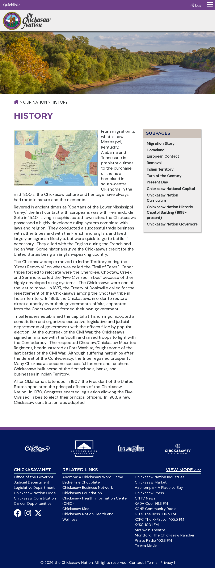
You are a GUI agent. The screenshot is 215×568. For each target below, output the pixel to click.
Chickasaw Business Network (87, 487)
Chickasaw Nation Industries (159, 477)
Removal (154, 162)
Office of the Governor (34, 477)
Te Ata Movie (146, 545)
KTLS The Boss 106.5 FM (155, 514)
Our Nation (35, 102)
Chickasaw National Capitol (171, 188)
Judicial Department (31, 482)
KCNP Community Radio (156, 508)
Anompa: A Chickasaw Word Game (92, 477)
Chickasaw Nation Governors (172, 224)
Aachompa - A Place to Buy (159, 487)
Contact (136, 562)
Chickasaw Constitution (35, 498)
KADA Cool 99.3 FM (151, 503)
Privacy (166, 562)
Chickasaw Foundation (82, 493)
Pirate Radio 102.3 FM (153, 540)
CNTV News (145, 498)
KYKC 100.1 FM (147, 524)
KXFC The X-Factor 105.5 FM (159, 519)
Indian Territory (160, 169)
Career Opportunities (32, 503)
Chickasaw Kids (75, 508)
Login (197, 5)
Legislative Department (34, 487)
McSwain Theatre (150, 529)
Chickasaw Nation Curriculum (162, 198)
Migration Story (160, 143)
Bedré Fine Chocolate (81, 482)
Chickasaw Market (151, 482)
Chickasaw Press (149, 493)
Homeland (155, 150)
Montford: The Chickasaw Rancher (165, 535)
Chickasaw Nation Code (35, 493)
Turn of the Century (164, 175)
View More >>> (183, 469)
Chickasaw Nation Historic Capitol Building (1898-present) (170, 212)
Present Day (157, 182)
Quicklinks (11, 4)
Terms (152, 562)
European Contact (163, 156)
